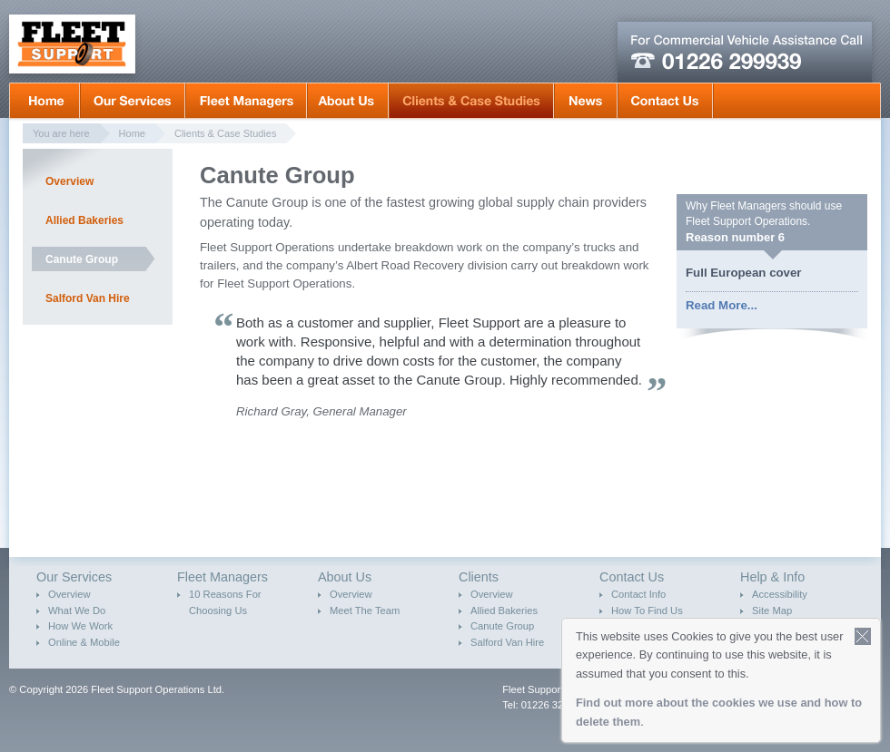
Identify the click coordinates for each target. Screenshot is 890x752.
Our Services (132, 101)
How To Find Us (647, 610)
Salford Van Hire (87, 298)
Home (44, 101)
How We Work (80, 625)
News (586, 101)
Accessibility (779, 594)
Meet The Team (365, 610)
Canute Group (81, 259)
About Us (348, 101)
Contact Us (665, 101)
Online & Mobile (84, 642)
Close (863, 636)
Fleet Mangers (246, 101)
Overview (69, 181)
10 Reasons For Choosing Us (225, 602)
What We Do (76, 610)
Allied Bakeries (84, 220)
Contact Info (638, 594)
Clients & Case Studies (471, 101)
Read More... (721, 305)
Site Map (772, 610)
